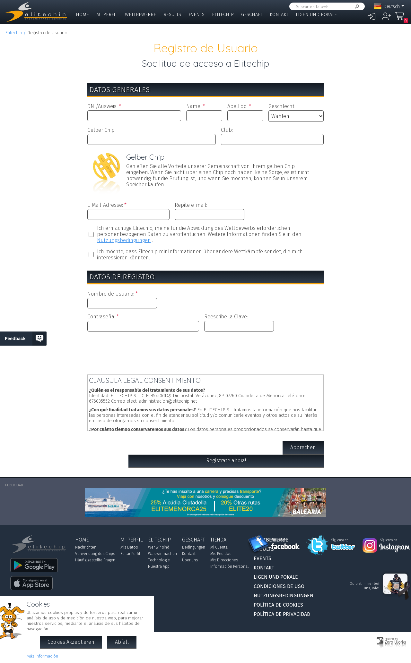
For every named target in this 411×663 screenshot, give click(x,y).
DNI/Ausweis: (102, 106)
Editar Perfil (130, 553)
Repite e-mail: (191, 205)
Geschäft (251, 14)
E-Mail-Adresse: (105, 205)
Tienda (218, 540)
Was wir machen (162, 553)
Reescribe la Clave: (226, 317)
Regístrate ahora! (226, 460)
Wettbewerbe (140, 14)
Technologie (159, 560)
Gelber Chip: (101, 130)
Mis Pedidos (220, 553)
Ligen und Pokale (316, 14)
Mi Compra (401, 19)
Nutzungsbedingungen (124, 240)
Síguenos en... (280, 540)
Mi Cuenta (219, 547)
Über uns (190, 560)
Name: (193, 106)
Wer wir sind (158, 547)
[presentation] (205, 351)
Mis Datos (129, 547)
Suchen (356, 7)
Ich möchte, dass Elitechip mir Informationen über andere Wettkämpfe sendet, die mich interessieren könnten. (200, 254)
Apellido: (237, 106)
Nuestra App (159, 566)
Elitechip (223, 14)
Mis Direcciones (224, 560)
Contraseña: (101, 317)
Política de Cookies (278, 605)
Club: (227, 130)
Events (196, 14)
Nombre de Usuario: (110, 294)
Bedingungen (193, 547)
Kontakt (279, 14)
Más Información (42, 656)
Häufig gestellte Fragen (95, 560)
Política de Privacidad (282, 614)
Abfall (122, 642)
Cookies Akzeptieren (71, 642)
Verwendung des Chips (95, 553)
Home (82, 14)
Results (172, 14)
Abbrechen (303, 447)
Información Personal (229, 566)
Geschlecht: (281, 106)
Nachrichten (85, 547)
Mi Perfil (107, 14)
